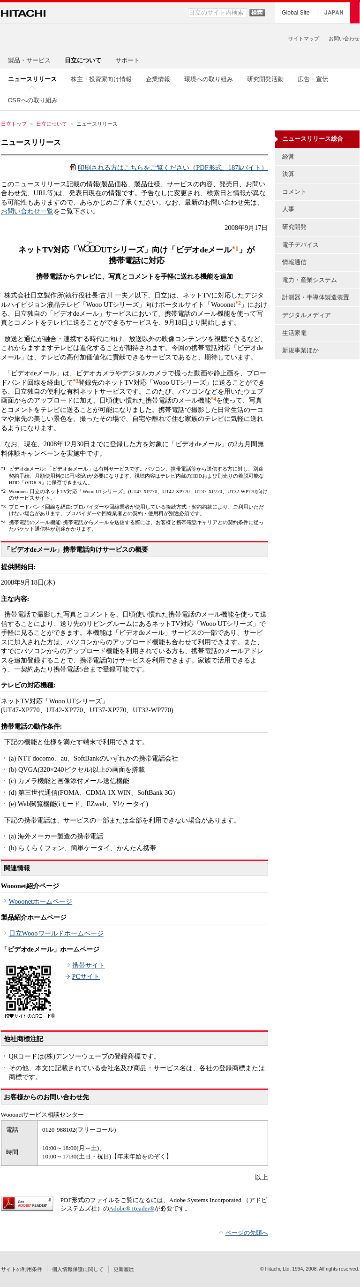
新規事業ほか (300, 350)
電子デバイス (300, 244)
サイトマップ (303, 38)
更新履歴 (123, 1269)
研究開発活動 (265, 79)
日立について (51, 124)
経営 (288, 156)
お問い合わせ (344, 38)
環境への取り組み (208, 79)
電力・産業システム (309, 279)
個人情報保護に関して (78, 1269)
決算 (288, 173)
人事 (288, 209)
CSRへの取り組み (33, 100)
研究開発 (294, 226)
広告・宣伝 (313, 79)
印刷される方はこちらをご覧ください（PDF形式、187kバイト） (173, 167)
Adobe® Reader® (131, 1208)
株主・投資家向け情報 (101, 79)
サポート (127, 60)
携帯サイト (88, 965)
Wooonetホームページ (41, 901)
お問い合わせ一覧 (27, 211)
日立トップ (14, 124)
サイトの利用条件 (21, 1269)
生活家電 (294, 332)
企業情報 (158, 79)
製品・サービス (29, 60)
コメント (294, 191)
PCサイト (86, 976)
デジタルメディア (306, 315)
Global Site (295, 12)
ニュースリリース (31, 142)
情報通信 (294, 262)
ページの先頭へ (246, 1232)
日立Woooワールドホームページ (56, 933)
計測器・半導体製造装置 (315, 297)
